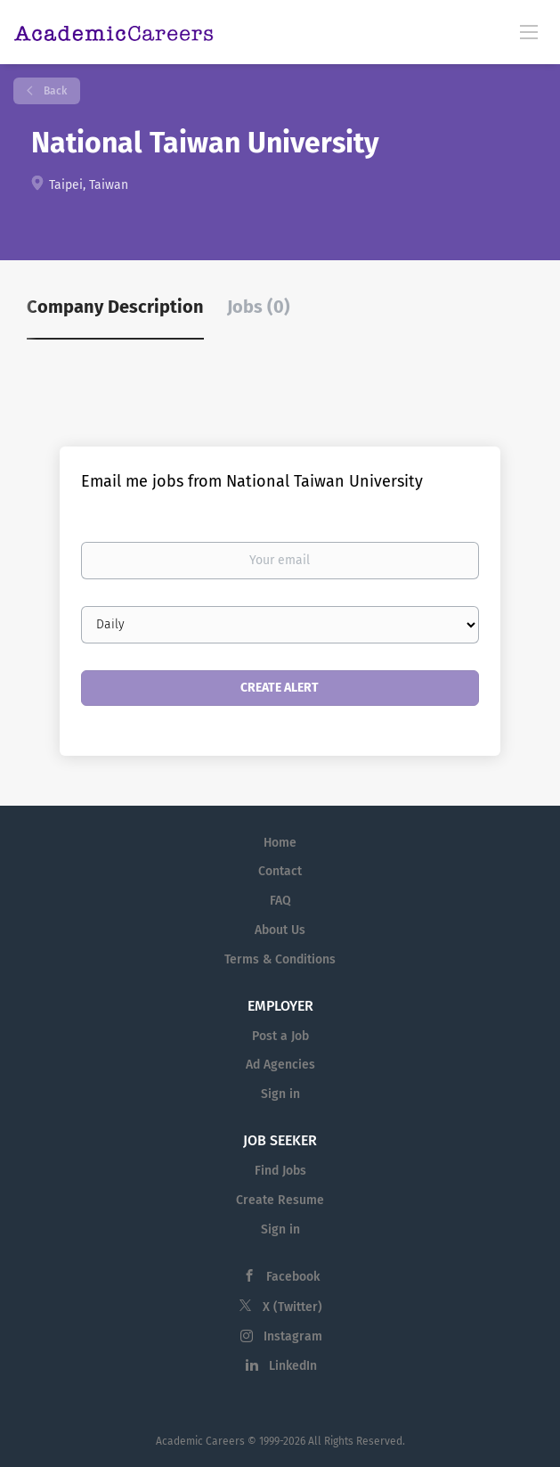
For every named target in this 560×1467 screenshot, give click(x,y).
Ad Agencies (280, 1064)
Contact (280, 871)
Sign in (280, 1094)
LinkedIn (293, 1365)
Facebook (293, 1276)
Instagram (293, 1336)
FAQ (280, 900)
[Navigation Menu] (529, 31)
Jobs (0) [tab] (258, 306)
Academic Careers (200, 1441)
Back (54, 91)
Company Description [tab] (115, 306)
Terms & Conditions (280, 959)
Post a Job (280, 1036)
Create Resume (280, 1200)
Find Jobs (280, 1170)
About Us (280, 930)
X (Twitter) (292, 1307)
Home (280, 842)
